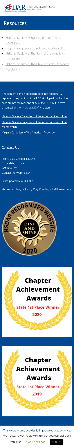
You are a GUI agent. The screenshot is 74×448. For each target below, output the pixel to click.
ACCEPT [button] (56, 442)
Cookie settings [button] (35, 442)
